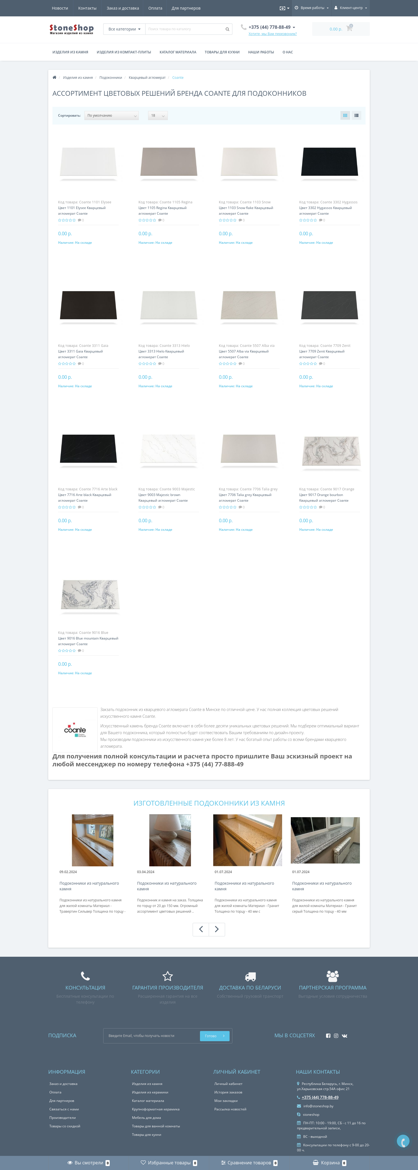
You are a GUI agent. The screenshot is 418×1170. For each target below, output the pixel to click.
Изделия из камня (70, 52)
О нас (288, 52)
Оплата (101, 8)
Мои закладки (226, 1100)
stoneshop (308, 1114)
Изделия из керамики (150, 1092)
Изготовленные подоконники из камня (209, 803)
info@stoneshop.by (315, 1106)
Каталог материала (178, 52)
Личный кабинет (228, 1083)
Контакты (193, 8)
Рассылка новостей (230, 1109)
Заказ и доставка (68, 8)
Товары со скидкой (64, 1126)
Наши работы (261, 52)
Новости (166, 8)
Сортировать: (69, 115)
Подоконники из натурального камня (89, 885)
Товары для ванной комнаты (156, 1126)
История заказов (228, 1092)
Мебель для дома (146, 1117)
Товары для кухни (222, 52)
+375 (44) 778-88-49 (317, 1097)
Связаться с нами (64, 1109)
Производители (62, 1117)
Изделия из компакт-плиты (124, 52)
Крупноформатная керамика (156, 1109)
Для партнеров (132, 8)
